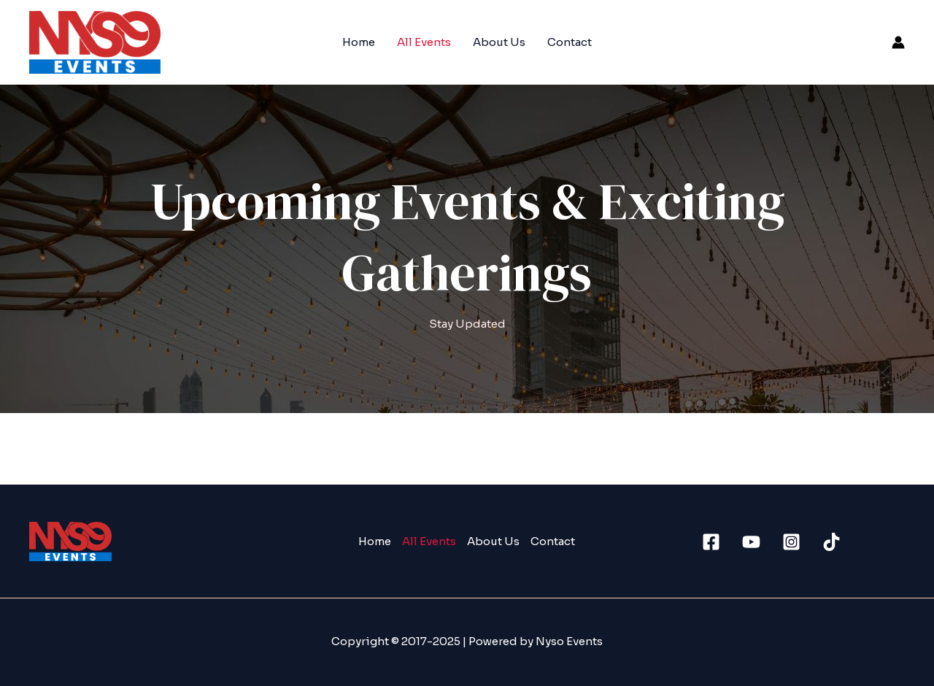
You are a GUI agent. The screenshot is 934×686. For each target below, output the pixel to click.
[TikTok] (831, 542)
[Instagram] (791, 542)
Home (358, 42)
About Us (499, 42)
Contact (569, 42)
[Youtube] (751, 542)
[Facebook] (711, 542)
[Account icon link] (898, 42)
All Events (424, 42)
